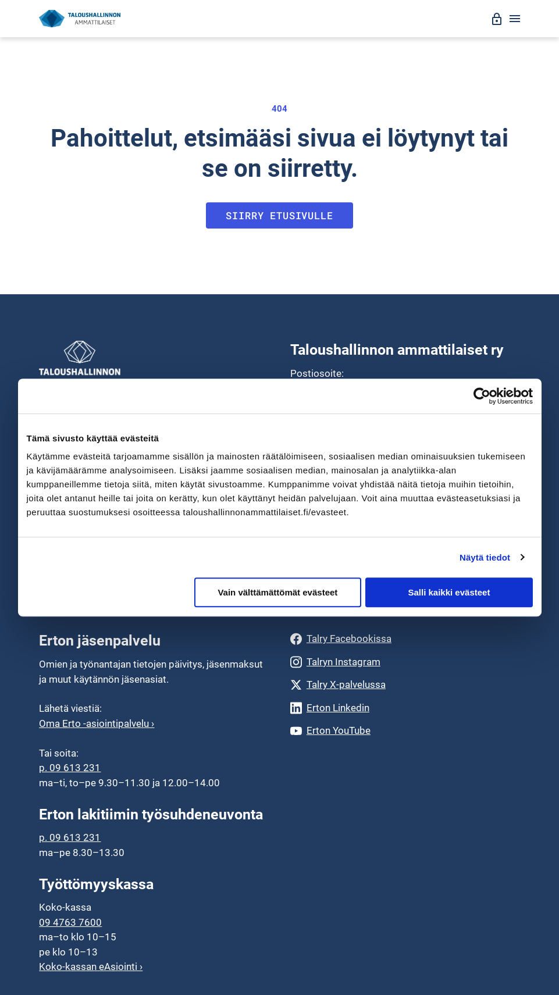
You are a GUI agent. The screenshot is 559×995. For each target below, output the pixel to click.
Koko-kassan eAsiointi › (91, 966)
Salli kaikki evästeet (449, 592)
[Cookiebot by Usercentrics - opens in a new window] (482, 396)
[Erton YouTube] (405, 730)
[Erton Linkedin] (405, 708)
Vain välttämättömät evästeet (277, 592)
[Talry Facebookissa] (405, 639)
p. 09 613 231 (70, 767)
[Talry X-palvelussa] (405, 684)
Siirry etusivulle (279, 215)
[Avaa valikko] (515, 18)
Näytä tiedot (485, 557)
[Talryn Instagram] (405, 662)
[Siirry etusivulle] (79, 19)
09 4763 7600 (70, 922)
